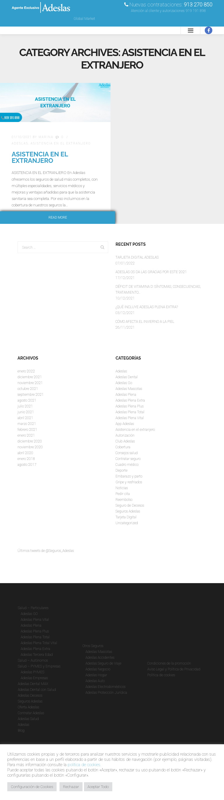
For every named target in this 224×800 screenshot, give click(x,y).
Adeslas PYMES (32, 672)
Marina (45, 137)
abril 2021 (25, 418)
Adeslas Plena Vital (130, 418)
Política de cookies (161, 675)
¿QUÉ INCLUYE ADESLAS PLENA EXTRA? (147, 307)
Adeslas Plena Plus (130, 406)
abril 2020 (25, 453)
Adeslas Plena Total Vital (39, 643)
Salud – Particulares (33, 608)
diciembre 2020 (30, 441)
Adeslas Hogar (96, 675)
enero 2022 (26, 371)
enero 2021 (26, 435)
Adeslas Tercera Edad (37, 655)
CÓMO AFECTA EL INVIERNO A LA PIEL (145, 322)
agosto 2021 (27, 400)
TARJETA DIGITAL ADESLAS (137, 257)
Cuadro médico (127, 465)
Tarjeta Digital (126, 517)
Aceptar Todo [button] (98, 787)
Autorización (125, 435)
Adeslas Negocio (97, 669)
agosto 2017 (27, 465)
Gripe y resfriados (129, 482)
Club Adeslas (125, 441)
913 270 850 (198, 4)
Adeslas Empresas (34, 678)
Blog (21, 730)
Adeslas (20, 143)
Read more (57, 217)
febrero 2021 (27, 430)
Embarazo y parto (129, 476)
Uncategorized (127, 523)
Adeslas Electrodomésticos (105, 687)
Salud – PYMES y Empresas (39, 666)
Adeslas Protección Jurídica (106, 693)
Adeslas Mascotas (129, 389)
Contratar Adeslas (31, 713)
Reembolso (124, 500)
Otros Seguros (93, 646)
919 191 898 (196, 11)
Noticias (122, 488)
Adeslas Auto (95, 681)
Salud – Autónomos (33, 660)
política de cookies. (84, 764)
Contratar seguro (128, 459)
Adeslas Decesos (30, 695)
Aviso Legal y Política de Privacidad (173, 669)
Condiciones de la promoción (169, 663)
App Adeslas (125, 424)
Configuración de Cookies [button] (32, 787)
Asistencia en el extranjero (61, 143)
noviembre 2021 (30, 383)
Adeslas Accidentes (99, 658)
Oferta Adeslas (28, 707)
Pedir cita (123, 494)
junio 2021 (26, 412)
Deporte (121, 470)
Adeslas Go (124, 383)
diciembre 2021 (30, 377)
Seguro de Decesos (130, 505)
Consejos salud (127, 453)
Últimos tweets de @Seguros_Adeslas (46, 551)
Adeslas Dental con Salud (37, 690)
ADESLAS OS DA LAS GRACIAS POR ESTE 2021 (151, 272)
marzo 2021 (27, 424)
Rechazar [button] (71, 787)
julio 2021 (25, 406)
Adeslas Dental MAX (33, 684)
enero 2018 (26, 459)
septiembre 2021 (31, 395)
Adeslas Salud (28, 719)
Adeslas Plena (126, 395)
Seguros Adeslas (128, 511)
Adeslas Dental (127, 377)
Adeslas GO (29, 614)
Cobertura (123, 447)
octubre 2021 (28, 389)
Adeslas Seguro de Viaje (103, 663)
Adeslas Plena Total (130, 412)
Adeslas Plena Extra (130, 400)
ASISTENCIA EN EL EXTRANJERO (40, 157)
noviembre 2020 (30, 447)
